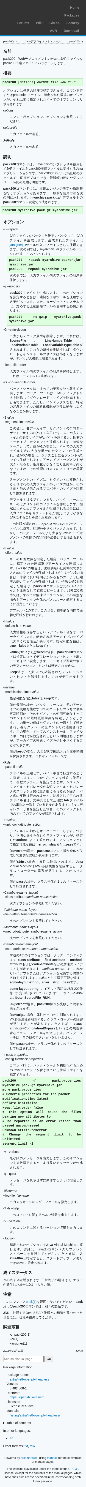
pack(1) (31, 1302)
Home (74, 7)
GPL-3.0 (73, 1469)
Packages (71, 15)
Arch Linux (25, 6)
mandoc (52, 1458)
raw (32, 1446)
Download (71, 31)
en (11, 1438)
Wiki (39, 23)
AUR (53, 31)
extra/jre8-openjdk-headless (29, 1379)
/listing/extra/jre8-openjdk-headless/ (35, 1415)
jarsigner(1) (18, 245)
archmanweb (29, 1458)
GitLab (54, 23)
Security (73, 23)
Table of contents (19, 1423)
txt (26, 1446)
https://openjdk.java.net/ (27, 1397)
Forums (23, 23)
